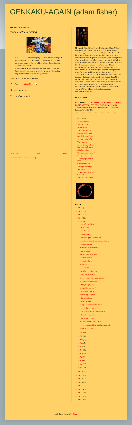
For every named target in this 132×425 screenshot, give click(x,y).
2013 (80, 386)
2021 (80, 208)
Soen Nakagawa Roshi (85, 136)
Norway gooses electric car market (92, 278)
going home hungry (86, 298)
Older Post (63, 154)
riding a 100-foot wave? (88, 288)
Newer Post (14, 154)
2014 (80, 382)
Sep (81, 340)
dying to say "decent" (87, 318)
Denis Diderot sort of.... (88, 291)
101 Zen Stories (82, 124)
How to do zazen (83, 121)
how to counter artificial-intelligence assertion (95, 325)
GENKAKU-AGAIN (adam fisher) (63, 12)
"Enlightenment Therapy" (86, 153)
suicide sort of (84, 264)
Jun (81, 350)
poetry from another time (88, 254)
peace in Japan (85, 251)
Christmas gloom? (86, 234)
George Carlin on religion (86, 156)
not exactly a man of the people (90, 315)
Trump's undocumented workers (91, 305)
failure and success (86, 328)
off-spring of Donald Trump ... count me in (94, 241)
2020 (80, 211)
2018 (80, 218)
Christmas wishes (86, 244)
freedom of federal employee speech (92, 311)
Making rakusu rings (84, 167)
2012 (80, 389)
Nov (81, 333)
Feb (81, 364)
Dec (81, 221)
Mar (81, 360)
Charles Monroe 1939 (85, 133)
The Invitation (82, 142)
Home (39, 154)
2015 (80, 379)
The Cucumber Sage (84, 130)
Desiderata (81, 169)
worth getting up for (86, 285)
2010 (80, 396)
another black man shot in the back (92, 321)
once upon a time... (86, 301)
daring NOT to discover (88, 268)
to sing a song (84, 227)
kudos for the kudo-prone (88, 271)
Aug (81, 343)
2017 (80, 372)
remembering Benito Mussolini (90, 238)
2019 (80, 215)
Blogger (75, 414)
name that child (85, 231)
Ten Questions (82, 127)
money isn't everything (87, 274)
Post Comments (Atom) (27, 158)
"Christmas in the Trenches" (89, 248)
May (82, 353)
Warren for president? (87, 224)
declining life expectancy (88, 281)
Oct (81, 336)
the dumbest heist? (86, 261)
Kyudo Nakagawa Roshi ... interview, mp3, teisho (86, 146)
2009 (80, 400)
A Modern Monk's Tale (85, 139)
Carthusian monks (83, 164)
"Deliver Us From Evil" (85, 177)
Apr (81, 357)
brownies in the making (88, 308)
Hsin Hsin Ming (83, 150)
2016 (80, 375)
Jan (81, 367)
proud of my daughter (87, 295)
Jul (81, 346)
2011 (80, 393)
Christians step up (86, 258)
